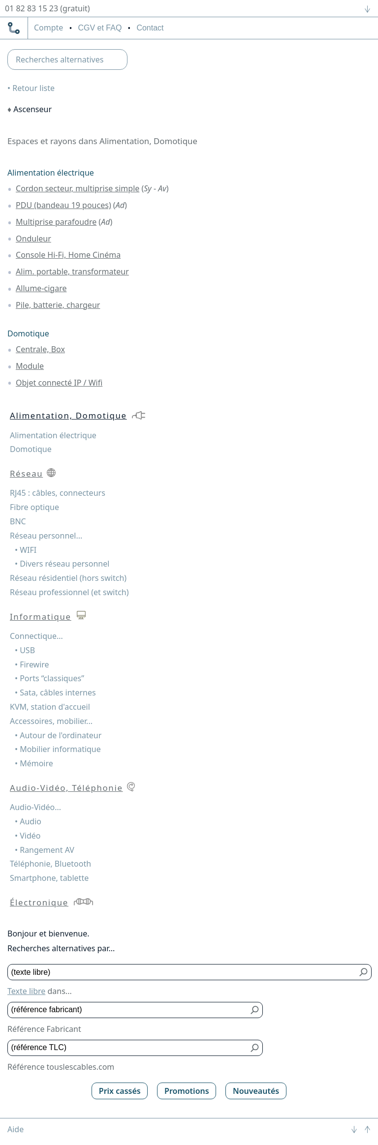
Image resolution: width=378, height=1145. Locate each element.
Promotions (186, 1090)
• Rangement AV (44, 849)
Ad (120, 205)
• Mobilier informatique (58, 749)
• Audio (28, 821)
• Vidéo (27, 835)
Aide (15, 1129)
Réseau (26, 473)
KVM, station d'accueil (50, 706)
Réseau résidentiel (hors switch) (68, 577)
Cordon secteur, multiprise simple (77, 188)
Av (162, 188)
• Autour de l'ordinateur (58, 735)
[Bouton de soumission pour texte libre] (364, 972)
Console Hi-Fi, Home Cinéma (68, 254)
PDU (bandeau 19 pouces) (63, 205)
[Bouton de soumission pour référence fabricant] (255, 1010)
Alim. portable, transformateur (72, 271)
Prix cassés (120, 1090)
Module (30, 366)
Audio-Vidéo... (35, 807)
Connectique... (36, 636)
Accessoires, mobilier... (51, 721)
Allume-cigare (41, 288)
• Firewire (32, 664)
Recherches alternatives (59, 59)
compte (48, 28)
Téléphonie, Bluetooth (50, 863)
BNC (18, 521)
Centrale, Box (40, 349)
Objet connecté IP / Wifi (59, 382)
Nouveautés (256, 1090)
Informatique (40, 616)
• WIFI (25, 549)
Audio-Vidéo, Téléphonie (66, 787)
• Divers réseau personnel (62, 563)
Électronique (39, 902)
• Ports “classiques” (49, 678)
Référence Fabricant (44, 1029)
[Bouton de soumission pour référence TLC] (255, 1047)
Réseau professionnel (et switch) (69, 592)
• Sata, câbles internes (55, 692)
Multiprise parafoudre (56, 221)
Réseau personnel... (46, 535)
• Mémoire (34, 763)
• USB (25, 650)
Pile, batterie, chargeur (58, 305)
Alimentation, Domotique (68, 415)
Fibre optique (34, 507)
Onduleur (33, 238)
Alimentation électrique (50, 172)
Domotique (28, 333)
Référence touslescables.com (60, 1066)
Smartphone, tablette (49, 878)
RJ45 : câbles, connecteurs (57, 492)
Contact (149, 28)
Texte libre (26, 991)
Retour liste (33, 88)
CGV (100, 28)
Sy (148, 188)
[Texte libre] (182, 972)
